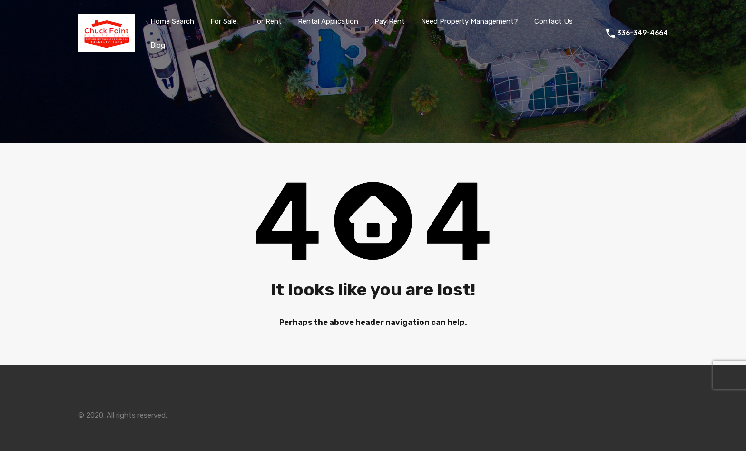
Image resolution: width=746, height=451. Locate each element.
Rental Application (328, 21)
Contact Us (553, 21)
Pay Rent (389, 21)
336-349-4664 (642, 33)
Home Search (172, 21)
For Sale (223, 21)
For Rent (267, 21)
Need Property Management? (469, 21)
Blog (157, 45)
